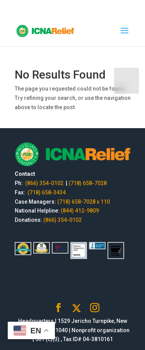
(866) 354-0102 (45, 183)
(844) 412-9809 (80, 211)
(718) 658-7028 (87, 183)
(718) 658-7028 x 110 (83, 202)
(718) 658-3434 (46, 192)
